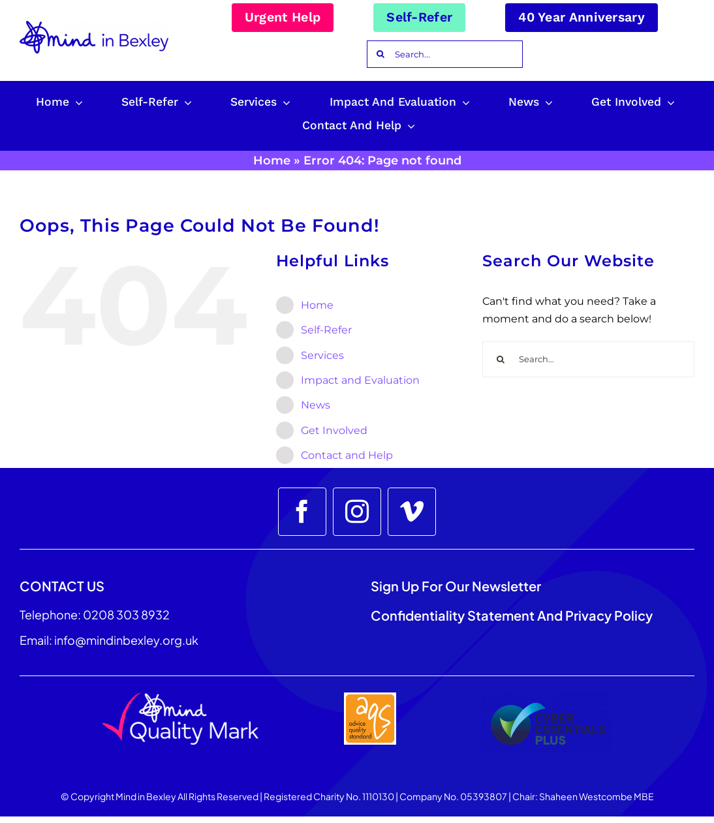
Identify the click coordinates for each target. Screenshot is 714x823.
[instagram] (357, 512)
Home (271, 160)
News (315, 405)
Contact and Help (347, 455)
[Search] (380, 54)
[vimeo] (412, 512)
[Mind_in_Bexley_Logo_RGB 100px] (94, 26)
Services (322, 355)
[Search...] (445, 54)
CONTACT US (62, 586)
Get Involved (334, 430)
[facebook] (302, 512)
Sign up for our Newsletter (457, 586)
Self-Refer (326, 330)
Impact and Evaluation (360, 380)
